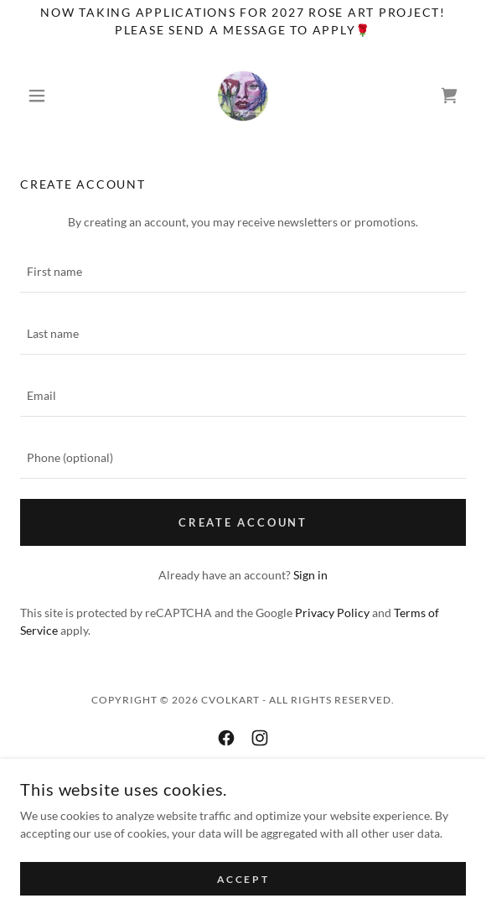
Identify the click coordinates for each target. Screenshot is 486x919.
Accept (243, 879)
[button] (53, 95)
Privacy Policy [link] (332, 612)
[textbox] (243, 272)
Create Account (243, 522)
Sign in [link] (310, 575)
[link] (242, 95)
